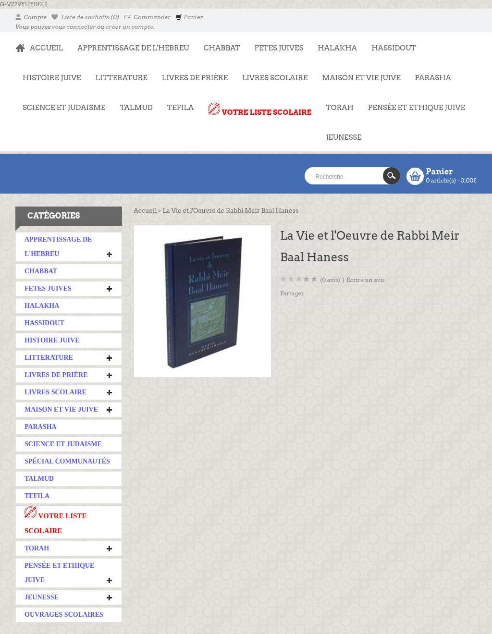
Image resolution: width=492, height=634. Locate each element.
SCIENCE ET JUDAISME (64, 107)
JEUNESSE (340, 132)
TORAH (336, 103)
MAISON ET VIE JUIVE (357, 73)
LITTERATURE (118, 73)
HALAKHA (337, 48)
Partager (292, 293)
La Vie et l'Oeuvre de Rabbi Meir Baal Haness (230, 210)
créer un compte (129, 26)
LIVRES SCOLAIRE (271, 73)
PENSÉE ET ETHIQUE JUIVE (413, 103)
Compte (31, 17)
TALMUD (136, 107)
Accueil (145, 210)
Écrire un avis (365, 279)
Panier (189, 17)
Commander (147, 17)
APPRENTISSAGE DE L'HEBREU (129, 43)
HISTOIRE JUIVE (52, 77)
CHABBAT (221, 48)
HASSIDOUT (393, 48)
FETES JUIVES (275, 43)
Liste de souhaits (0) (85, 17)
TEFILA (180, 107)
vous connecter (74, 26)
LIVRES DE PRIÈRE (191, 73)
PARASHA (433, 77)
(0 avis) (330, 279)
